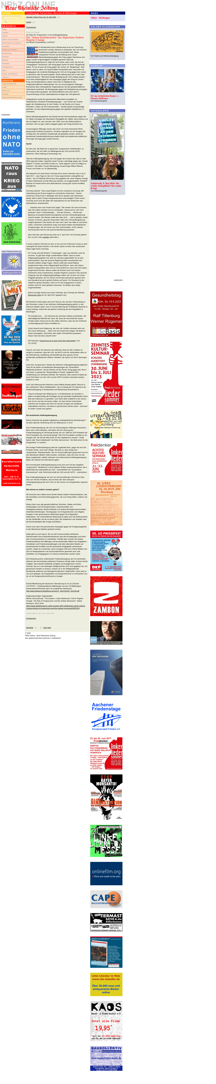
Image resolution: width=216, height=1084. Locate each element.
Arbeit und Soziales (10, 39)
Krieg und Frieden (9, 50)
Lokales (5, 32)
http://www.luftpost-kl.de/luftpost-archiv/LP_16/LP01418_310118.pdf (52, 591)
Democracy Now (34, 295)
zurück (28, 22)
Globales (6, 46)
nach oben (47, 628)
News (4, 29)
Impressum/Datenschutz (12, 97)
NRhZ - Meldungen (100, 18)
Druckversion (31, 27)
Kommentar (7, 53)
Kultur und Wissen (9, 74)
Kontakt (5, 94)
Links (4, 87)
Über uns (6, 90)
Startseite (29, 628)
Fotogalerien (7, 67)
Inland (4, 36)
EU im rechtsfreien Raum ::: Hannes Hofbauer (105, 97)
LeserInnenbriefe (9, 84)
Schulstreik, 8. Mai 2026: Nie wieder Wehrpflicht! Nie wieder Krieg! (106, 186)
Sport (4, 70)
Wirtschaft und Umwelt (11, 43)
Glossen (5, 56)
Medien (5, 60)
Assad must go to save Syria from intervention (57, 341)
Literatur (5, 77)
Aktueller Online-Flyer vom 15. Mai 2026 (41, 17)
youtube (46, 237)
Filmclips (6, 63)
